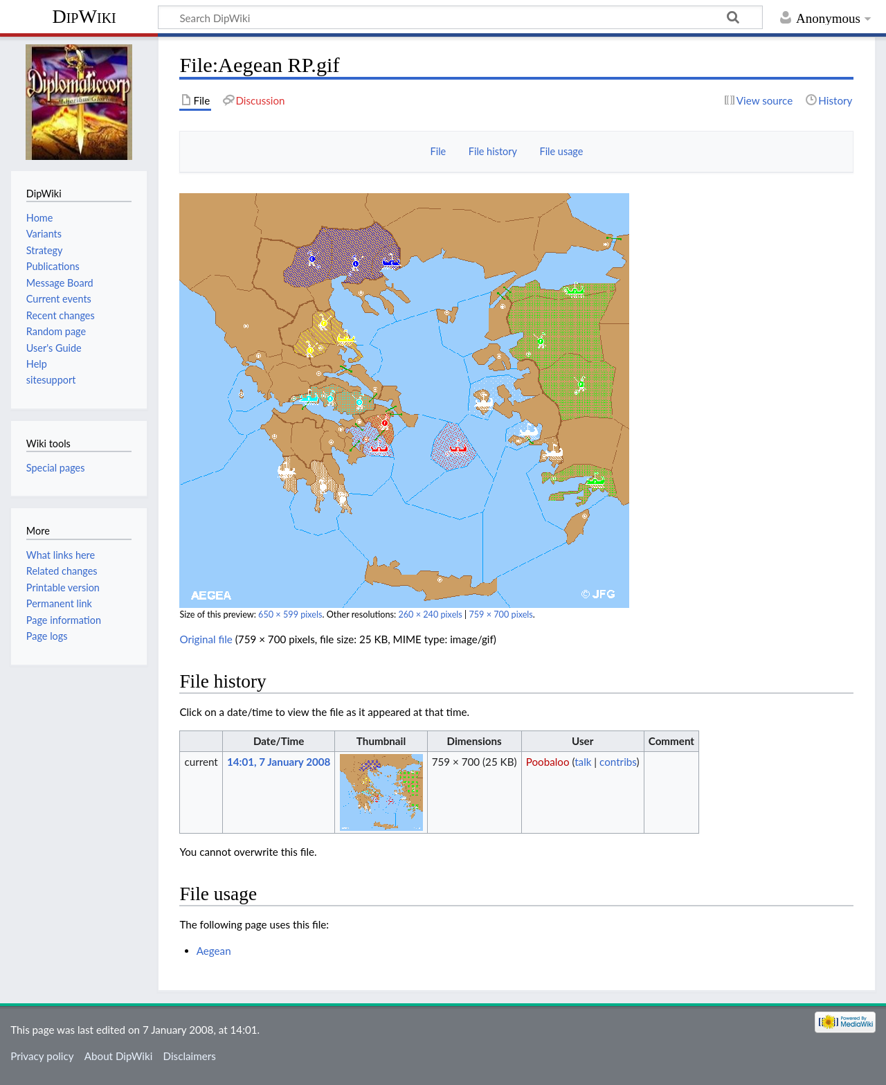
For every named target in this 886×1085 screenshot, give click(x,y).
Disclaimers (189, 1056)
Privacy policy (41, 1056)
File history (493, 151)
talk (583, 761)
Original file (206, 639)
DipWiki (84, 16)
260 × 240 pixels (430, 614)
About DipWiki (118, 1056)
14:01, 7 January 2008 (278, 761)
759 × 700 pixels (500, 614)
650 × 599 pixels (290, 614)
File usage (562, 151)
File (438, 151)
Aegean (214, 950)
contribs (617, 761)
